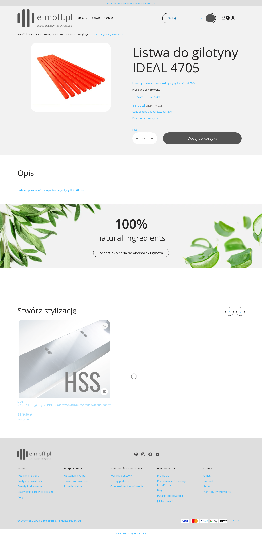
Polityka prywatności (30, 481)
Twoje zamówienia (76, 481)
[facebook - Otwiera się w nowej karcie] (150, 454)
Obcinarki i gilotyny (41, 34)
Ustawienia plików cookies (34, 491)
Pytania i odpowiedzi (170, 495)
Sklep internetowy (130, 533)
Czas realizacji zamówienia (126, 486)
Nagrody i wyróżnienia (217, 491)
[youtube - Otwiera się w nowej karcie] (157, 454)
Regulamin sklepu (28, 475)
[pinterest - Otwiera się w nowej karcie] (136, 454)
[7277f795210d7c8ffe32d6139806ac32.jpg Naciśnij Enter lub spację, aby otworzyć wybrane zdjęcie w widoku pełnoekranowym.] (71, 77)
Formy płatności (120, 481)
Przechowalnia (73, 486)
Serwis (207, 486)
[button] (210, 18)
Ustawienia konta (75, 475)
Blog (160, 490)
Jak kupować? (165, 501)
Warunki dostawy (121, 475)
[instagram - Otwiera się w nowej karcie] (143, 454)
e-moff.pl (22, 34)
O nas (207, 475)
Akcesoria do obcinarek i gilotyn (71, 34)
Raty (20, 497)
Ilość (134, 129)
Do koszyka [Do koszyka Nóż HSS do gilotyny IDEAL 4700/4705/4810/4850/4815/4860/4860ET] (104, 391)
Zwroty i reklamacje (29, 486)
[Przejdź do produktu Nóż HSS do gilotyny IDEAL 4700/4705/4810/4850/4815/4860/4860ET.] (64, 359)
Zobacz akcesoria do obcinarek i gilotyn (131, 253)
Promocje (163, 475)
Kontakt (208, 481)
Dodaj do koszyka (202, 138)
